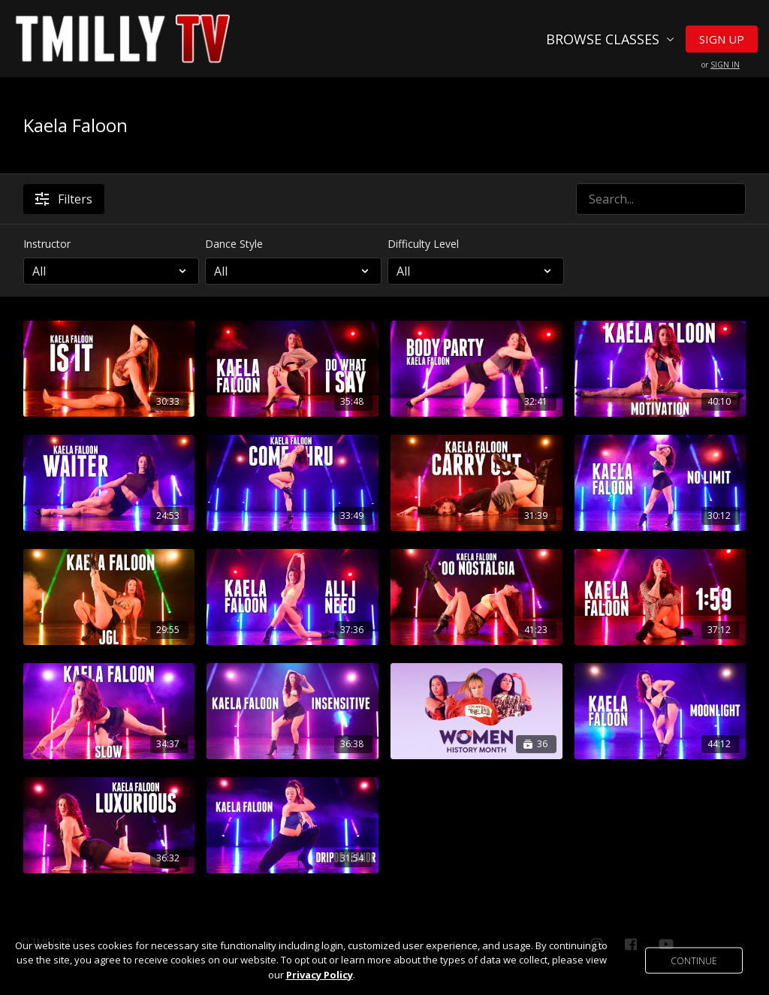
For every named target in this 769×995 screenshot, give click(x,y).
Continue (694, 960)
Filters (63, 199)
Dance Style (234, 244)
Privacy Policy (319, 974)
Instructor (47, 244)
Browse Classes (610, 39)
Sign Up (721, 39)
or (720, 64)
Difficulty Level (423, 244)
